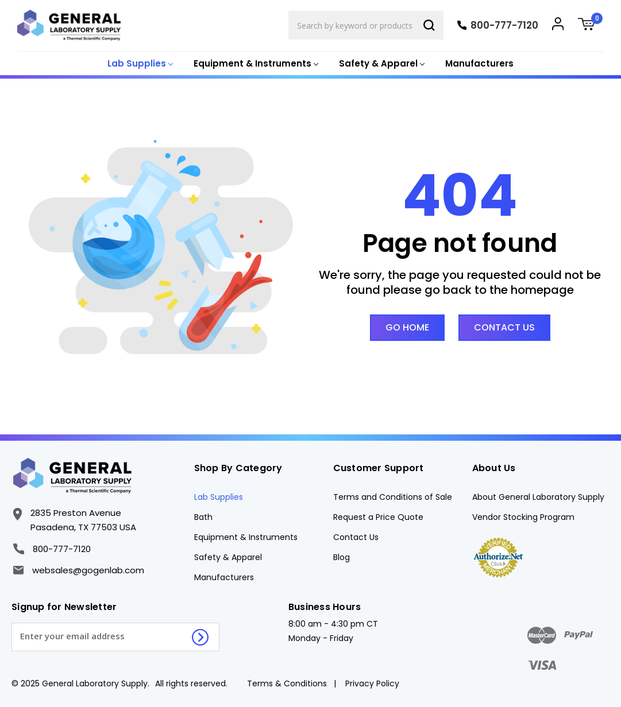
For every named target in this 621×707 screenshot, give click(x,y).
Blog (341, 557)
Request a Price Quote (378, 517)
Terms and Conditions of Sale (392, 497)
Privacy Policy (372, 683)
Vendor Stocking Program (523, 517)
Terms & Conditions (287, 683)
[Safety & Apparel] (380, 64)
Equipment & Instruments (246, 537)
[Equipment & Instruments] (254, 64)
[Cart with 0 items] (590, 25)
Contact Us (504, 327)
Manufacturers (479, 63)
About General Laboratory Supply (538, 497)
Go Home (407, 327)
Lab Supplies (218, 497)
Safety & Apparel (228, 557)
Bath (203, 517)
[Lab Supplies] (139, 64)
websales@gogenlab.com (78, 570)
